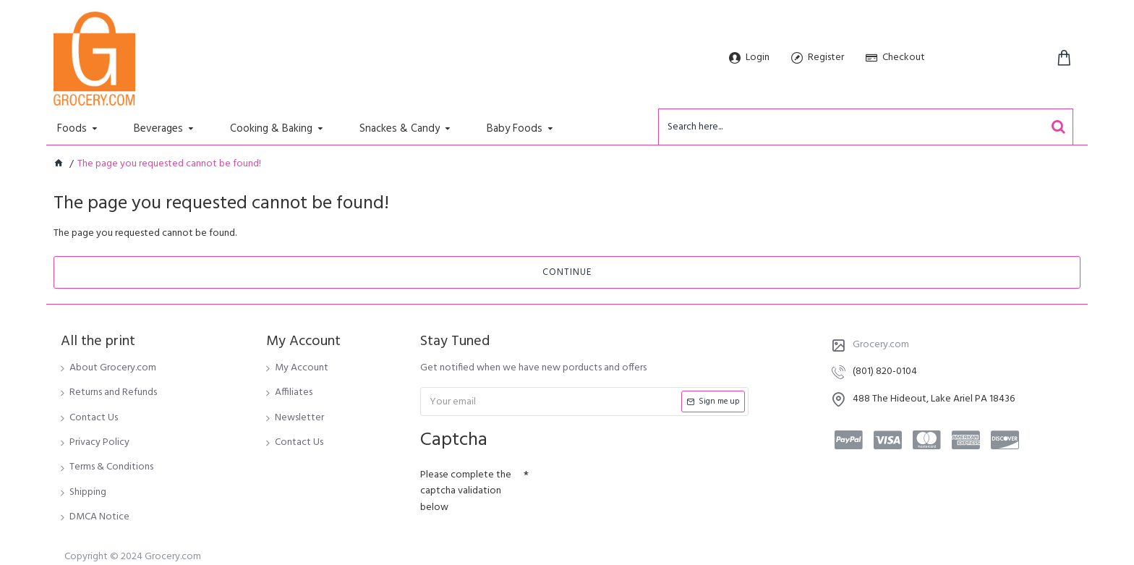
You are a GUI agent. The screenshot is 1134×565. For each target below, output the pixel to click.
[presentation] (630, 488)
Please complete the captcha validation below (465, 491)
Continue (567, 272)
